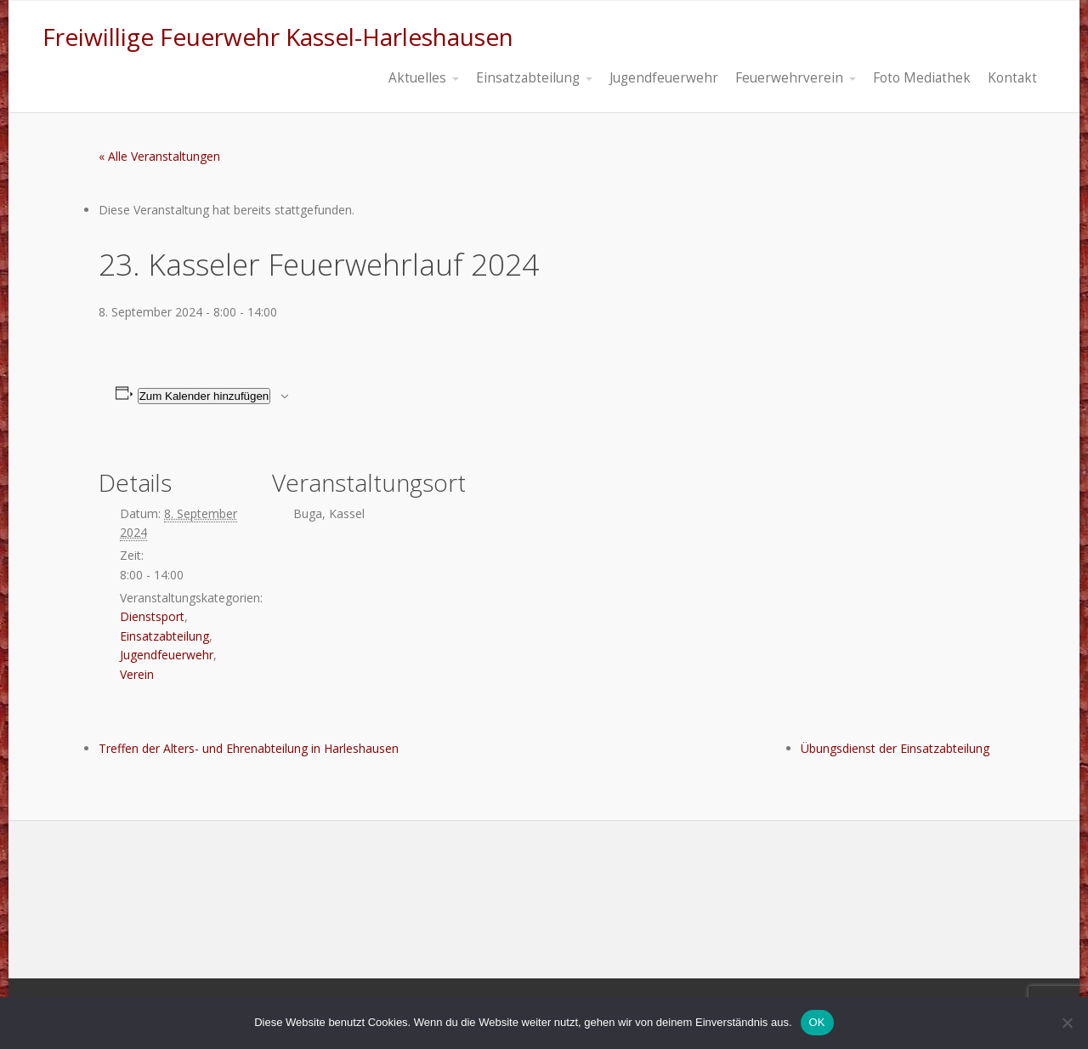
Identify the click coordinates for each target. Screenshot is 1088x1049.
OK (817, 1022)
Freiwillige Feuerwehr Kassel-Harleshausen (277, 36)
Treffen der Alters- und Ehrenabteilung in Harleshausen (249, 748)
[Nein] (1066, 1022)
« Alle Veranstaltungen (159, 156)
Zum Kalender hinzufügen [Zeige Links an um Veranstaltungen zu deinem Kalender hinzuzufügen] (204, 396)
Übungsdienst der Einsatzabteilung (895, 748)
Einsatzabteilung (164, 636)
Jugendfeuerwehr (166, 655)
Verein (137, 674)
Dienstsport (152, 616)
